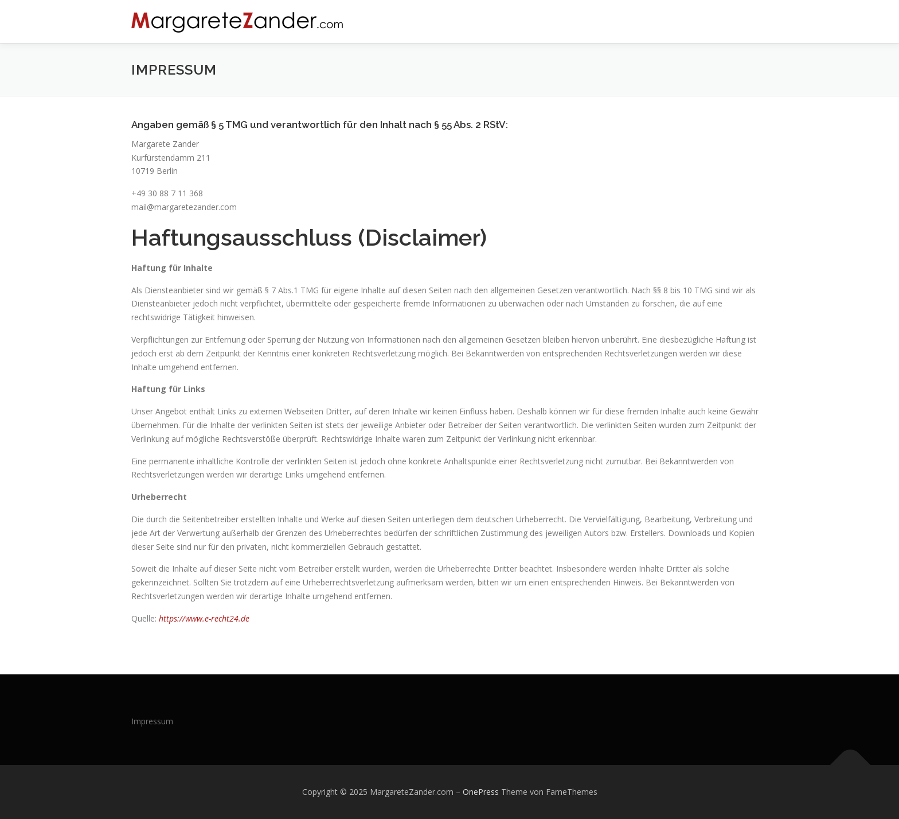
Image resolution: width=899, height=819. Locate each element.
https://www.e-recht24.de (204, 618)
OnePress (481, 791)
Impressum (152, 721)
